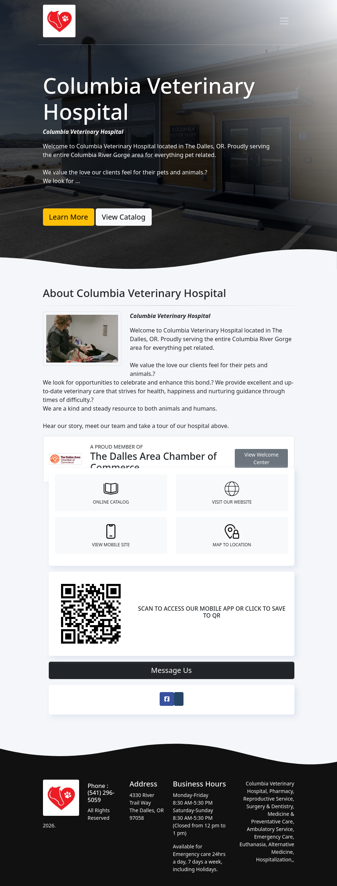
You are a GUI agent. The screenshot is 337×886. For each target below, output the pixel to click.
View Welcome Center (261, 458)
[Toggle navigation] (284, 21)
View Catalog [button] (124, 217)
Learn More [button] (68, 217)
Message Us (171, 670)
